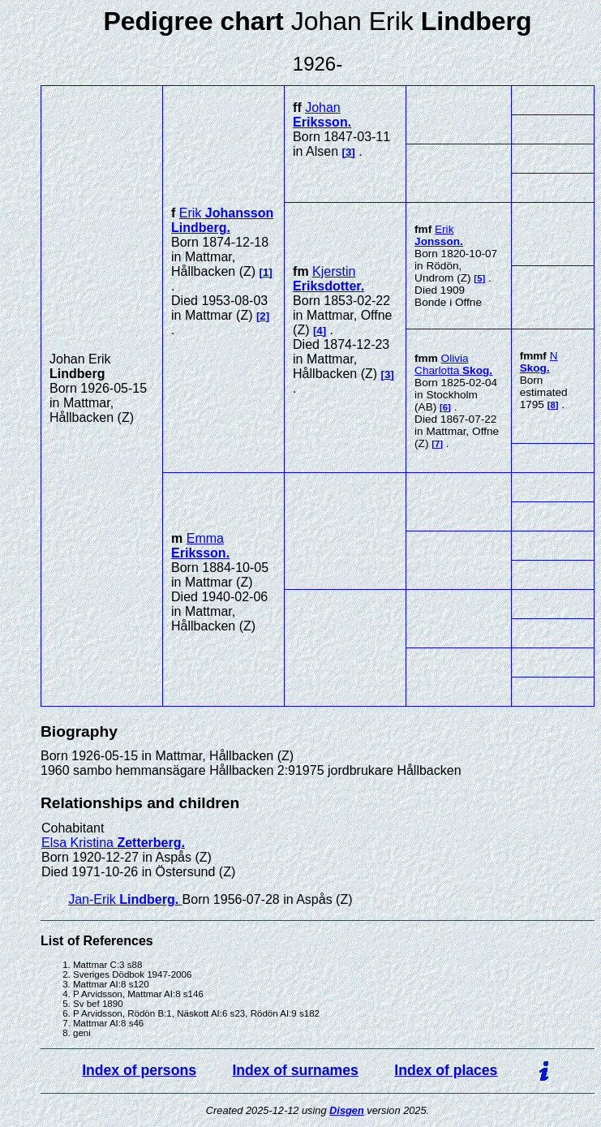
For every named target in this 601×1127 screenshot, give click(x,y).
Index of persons (139, 1070)
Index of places (445, 1070)
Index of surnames (295, 1070)
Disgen (346, 1110)
